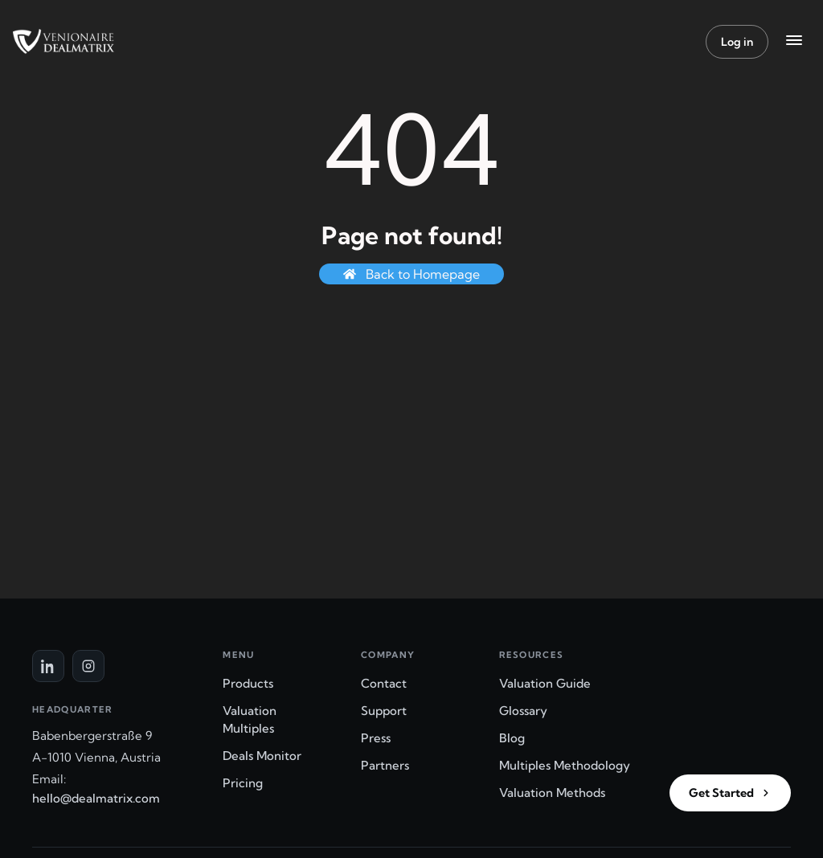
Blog (512, 738)
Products (248, 683)
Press (376, 738)
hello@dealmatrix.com (96, 798)
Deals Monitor (262, 755)
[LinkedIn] (48, 666)
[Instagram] (88, 666)
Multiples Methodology (564, 765)
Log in (737, 42)
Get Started (730, 793)
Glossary (523, 710)
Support (384, 710)
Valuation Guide (545, 683)
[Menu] (794, 42)
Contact (384, 683)
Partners (385, 765)
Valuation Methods (552, 792)
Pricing (243, 783)
